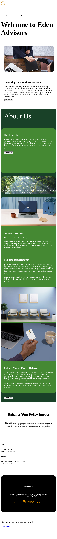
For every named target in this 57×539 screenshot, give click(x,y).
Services (21, 16)
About (15, 16)
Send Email (6, 526)
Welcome (9, 16)
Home (3, 16)
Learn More (8, 100)
